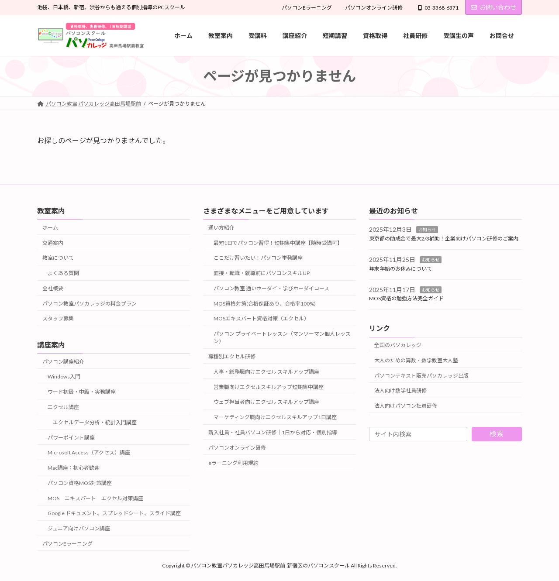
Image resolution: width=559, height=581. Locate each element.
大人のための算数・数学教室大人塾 (416, 360)
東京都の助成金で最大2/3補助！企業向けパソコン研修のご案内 (443, 238)
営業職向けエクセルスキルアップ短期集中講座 (269, 386)
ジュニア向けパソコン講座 (79, 528)
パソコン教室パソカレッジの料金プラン (89, 303)
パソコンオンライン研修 (374, 7)
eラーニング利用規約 (233, 462)
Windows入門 (64, 376)
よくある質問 (63, 273)
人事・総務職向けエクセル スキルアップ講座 (266, 371)
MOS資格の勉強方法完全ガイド (406, 298)
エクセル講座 (63, 407)
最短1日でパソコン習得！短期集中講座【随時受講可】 (278, 242)
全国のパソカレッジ (397, 345)
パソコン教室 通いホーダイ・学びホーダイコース (271, 288)
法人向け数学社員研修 (400, 390)
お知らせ (427, 229)
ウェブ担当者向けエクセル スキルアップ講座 (266, 402)
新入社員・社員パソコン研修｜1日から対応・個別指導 (272, 432)
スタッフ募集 (58, 318)
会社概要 (52, 288)
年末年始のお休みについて (400, 268)
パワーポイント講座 (71, 437)
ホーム (50, 227)
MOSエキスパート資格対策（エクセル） (261, 318)
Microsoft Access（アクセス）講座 (89, 452)
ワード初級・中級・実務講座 (82, 391)
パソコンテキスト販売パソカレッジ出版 (421, 375)
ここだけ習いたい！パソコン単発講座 (258, 257)
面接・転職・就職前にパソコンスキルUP (262, 273)
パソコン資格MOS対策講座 (80, 483)
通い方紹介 (221, 227)
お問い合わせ (493, 7)
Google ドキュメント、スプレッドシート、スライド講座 (114, 513)
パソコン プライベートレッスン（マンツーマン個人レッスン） (282, 337)
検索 (497, 433)
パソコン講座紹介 (63, 361)
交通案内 (52, 242)
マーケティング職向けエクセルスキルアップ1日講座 (275, 417)
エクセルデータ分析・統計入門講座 (95, 422)
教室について (58, 257)
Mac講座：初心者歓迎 (74, 467)
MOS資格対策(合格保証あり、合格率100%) (265, 303)
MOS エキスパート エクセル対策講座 (95, 498)
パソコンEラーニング (307, 7)
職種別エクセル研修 (231, 356)
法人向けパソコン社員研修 (405, 405)
